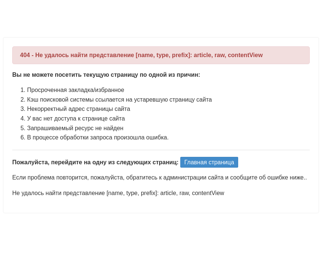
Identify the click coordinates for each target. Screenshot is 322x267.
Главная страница (209, 162)
